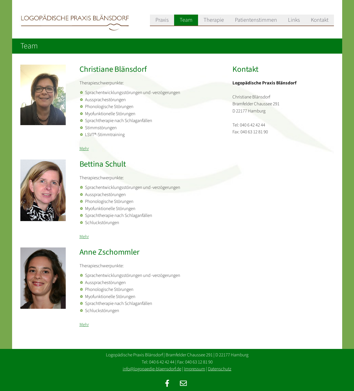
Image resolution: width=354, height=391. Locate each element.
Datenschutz (219, 369)
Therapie (214, 20)
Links (294, 20)
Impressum (194, 369)
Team (186, 20)
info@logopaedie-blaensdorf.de (152, 369)
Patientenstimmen (256, 20)
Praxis (162, 20)
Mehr (84, 148)
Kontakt (319, 20)
